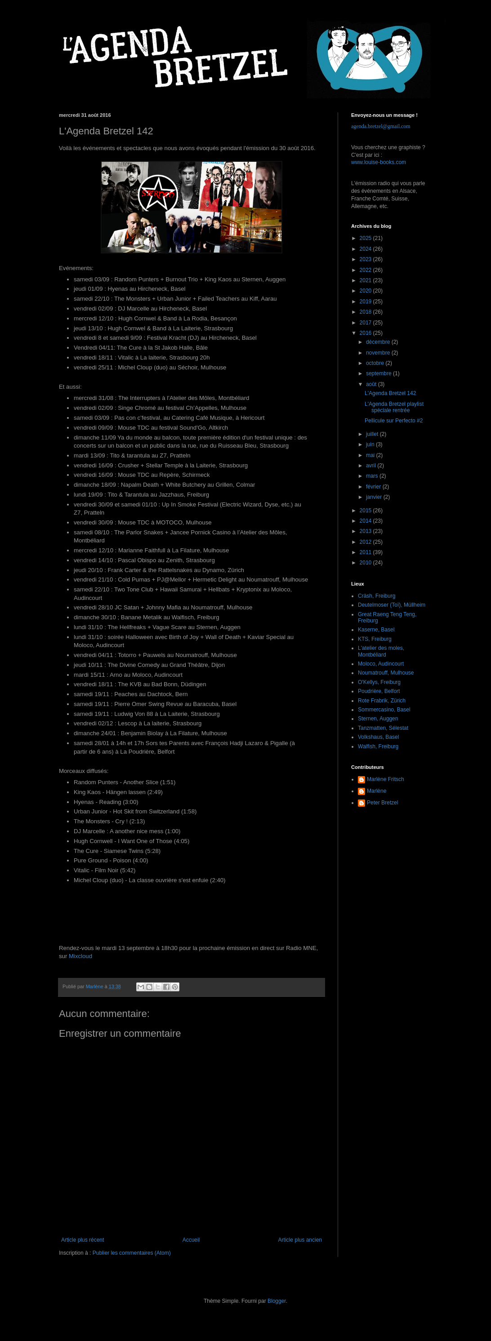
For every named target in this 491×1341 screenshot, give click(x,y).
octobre (375, 363)
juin (371, 444)
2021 (366, 280)
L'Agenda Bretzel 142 (390, 393)
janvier (375, 497)
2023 (366, 259)
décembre (379, 342)
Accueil (191, 1240)
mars (372, 476)
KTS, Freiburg (375, 639)
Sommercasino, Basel (384, 709)
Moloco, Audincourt (381, 664)
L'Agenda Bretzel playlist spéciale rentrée (394, 407)
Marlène (376, 791)
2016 (366, 333)
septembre (379, 373)
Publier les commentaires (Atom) (132, 1253)
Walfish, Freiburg (378, 746)
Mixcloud (80, 956)
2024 (366, 249)
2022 (366, 270)
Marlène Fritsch (385, 779)
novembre (379, 353)
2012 (366, 542)
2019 (366, 301)
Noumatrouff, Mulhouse (386, 673)
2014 (366, 521)
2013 (366, 531)
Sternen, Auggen (378, 718)
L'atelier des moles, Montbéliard (381, 651)
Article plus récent (82, 1240)
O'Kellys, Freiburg (379, 682)
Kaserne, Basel (376, 629)
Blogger (277, 1301)
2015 (366, 510)
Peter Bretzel (382, 802)
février (374, 487)
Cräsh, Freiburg (376, 596)
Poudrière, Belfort (379, 691)
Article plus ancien (300, 1240)
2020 (366, 291)
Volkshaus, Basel (378, 737)
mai (371, 455)
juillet (373, 434)
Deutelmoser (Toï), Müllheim (391, 605)
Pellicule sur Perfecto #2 (394, 420)
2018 (366, 312)
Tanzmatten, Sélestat (383, 728)
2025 (366, 238)
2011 (366, 552)
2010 (366, 562)
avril (371, 465)
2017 (366, 323)
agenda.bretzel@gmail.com (381, 126)
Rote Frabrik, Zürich (382, 700)
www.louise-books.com (378, 162)
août (372, 384)
